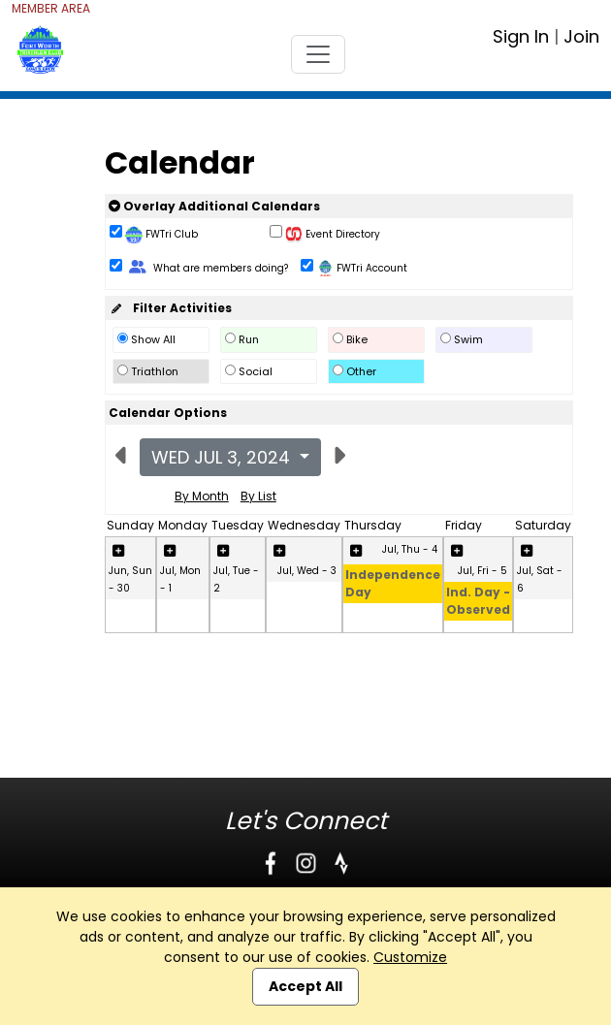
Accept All (305, 986)
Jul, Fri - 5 (482, 570)
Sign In (521, 36)
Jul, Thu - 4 (409, 549)
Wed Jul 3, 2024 (223, 457)
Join (581, 36)
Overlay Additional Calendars (214, 206)
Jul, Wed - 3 (307, 570)
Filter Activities (170, 308)
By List (258, 496)
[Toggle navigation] (318, 54)
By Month (202, 496)
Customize (410, 957)
